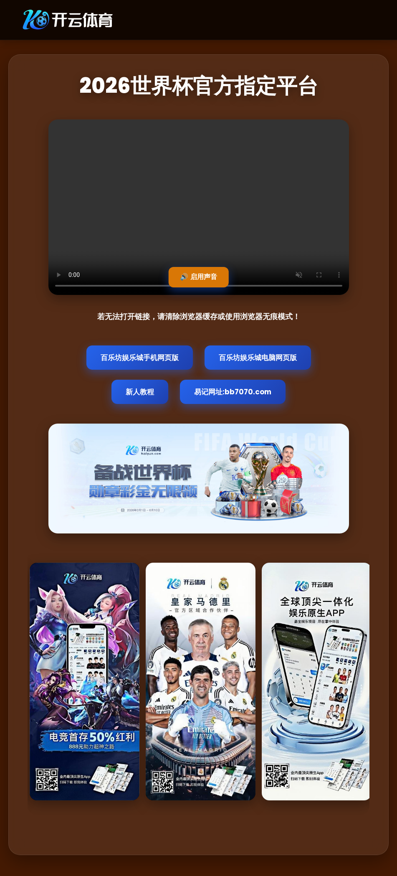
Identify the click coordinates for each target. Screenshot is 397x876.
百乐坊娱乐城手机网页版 (140, 358)
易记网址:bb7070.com (232, 392)
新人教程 (140, 392)
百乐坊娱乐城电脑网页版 (258, 358)
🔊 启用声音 (198, 276)
